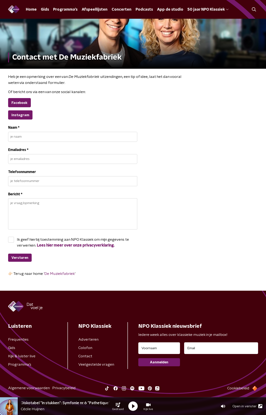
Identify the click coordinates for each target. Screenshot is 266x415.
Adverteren (88, 339)
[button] (118, 406)
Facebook (19, 103)
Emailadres (18, 150)
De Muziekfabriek (59, 274)
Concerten (121, 9)
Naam (13, 127)
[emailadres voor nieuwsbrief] (221, 348)
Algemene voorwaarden (29, 388)
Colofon (85, 348)
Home (31, 9)
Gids (45, 9)
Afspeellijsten (94, 9)
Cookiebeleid (238, 388)
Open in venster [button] (247, 406)
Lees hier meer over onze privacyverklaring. (76, 245)
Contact (85, 356)
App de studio (170, 9)
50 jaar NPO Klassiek (208, 9)
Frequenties (18, 339)
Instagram (20, 115)
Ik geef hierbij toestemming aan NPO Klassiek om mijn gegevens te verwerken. (73, 242)
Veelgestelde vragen (96, 364)
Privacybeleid (64, 388)
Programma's (65, 9)
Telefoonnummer (22, 172)
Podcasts (144, 9)
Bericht (15, 194)
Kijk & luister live (21, 356)
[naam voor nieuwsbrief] (159, 348)
